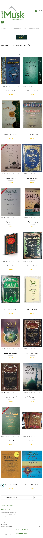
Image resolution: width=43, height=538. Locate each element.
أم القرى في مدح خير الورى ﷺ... (10, 178)
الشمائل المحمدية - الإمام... (32, 353)
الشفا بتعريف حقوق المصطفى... (10, 353)
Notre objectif (3, 522)
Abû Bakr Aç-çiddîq (10, 90)
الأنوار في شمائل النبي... (32, 178)
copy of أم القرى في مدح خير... (32, 90)
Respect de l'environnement (6, 526)
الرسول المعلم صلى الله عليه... (32, 222)
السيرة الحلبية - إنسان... (32, 266)
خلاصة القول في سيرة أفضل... (11, 484)
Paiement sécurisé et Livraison (7, 517)
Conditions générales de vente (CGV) (8, 512)
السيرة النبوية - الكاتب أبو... (10, 309)
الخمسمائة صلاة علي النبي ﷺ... (11, 222)
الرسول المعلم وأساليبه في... (11, 266)
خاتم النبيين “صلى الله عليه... (32, 441)
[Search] (33, 2)
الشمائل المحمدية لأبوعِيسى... (11, 397)
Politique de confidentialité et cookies (8, 514)
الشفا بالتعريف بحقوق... (32, 309)
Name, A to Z (22, 51)
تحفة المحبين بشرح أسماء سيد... (32, 397)
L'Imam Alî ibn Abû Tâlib (32, 134)
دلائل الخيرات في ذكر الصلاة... (32, 484)
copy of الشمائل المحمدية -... (11, 134)
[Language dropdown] (8, 2)
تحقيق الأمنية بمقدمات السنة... (11, 441)
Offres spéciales (4, 524)
